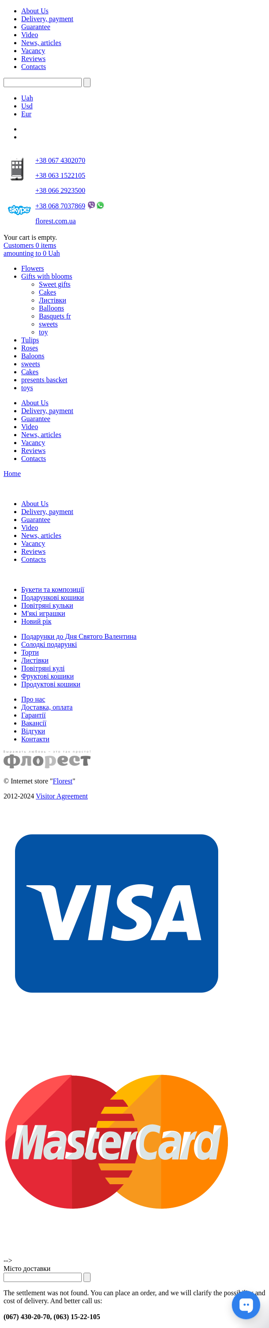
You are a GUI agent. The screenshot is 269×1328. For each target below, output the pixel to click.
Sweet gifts (55, 284)
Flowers (32, 268)
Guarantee (35, 27)
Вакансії (33, 723)
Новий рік (36, 621)
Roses (29, 348)
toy (43, 332)
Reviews (33, 58)
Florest (62, 781)
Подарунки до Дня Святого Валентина (78, 636)
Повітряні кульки (47, 605)
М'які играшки (43, 613)
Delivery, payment (47, 19)
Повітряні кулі (42, 668)
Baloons (32, 356)
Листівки (52, 300)
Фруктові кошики (47, 676)
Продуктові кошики (50, 684)
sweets (48, 324)
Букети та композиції (52, 589)
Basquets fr (55, 316)
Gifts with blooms (46, 276)
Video (29, 34)
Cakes (47, 292)
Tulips (30, 340)
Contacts (33, 66)
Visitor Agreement (62, 796)
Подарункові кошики (52, 597)
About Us (35, 11)
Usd (27, 106)
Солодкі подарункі (49, 644)
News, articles (41, 42)
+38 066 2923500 (60, 190)
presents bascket (44, 380)
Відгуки (33, 731)
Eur (26, 114)
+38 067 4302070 (60, 160)
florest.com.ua (55, 221)
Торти (30, 652)
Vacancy (33, 50)
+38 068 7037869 (60, 206)
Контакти (35, 739)
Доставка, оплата (46, 707)
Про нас (33, 699)
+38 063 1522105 (60, 175)
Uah (27, 98)
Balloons (51, 308)
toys (27, 387)
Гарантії (33, 715)
